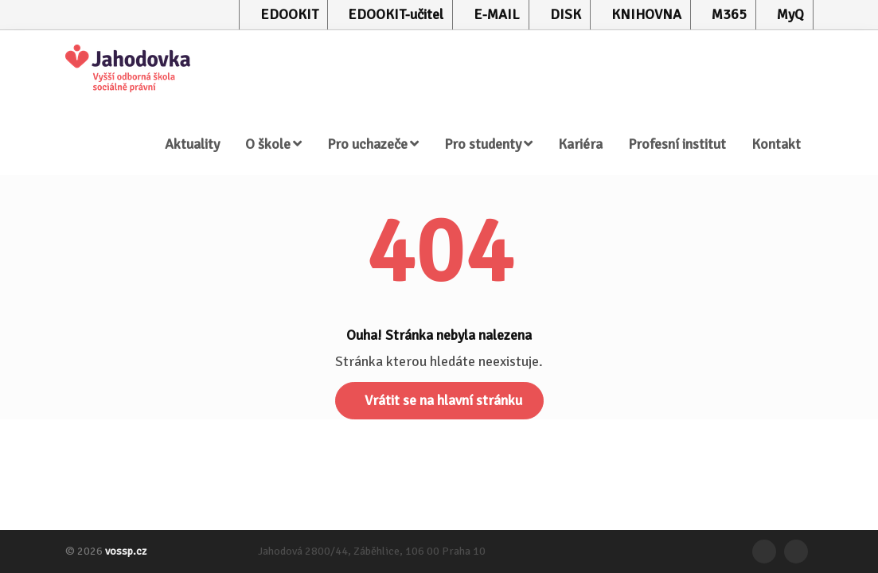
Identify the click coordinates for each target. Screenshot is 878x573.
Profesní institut (677, 144)
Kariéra (580, 144)
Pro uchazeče (373, 144)
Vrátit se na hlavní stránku (443, 400)
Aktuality (192, 144)
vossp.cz (125, 551)
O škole (273, 144)
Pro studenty (488, 144)
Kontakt (776, 144)
